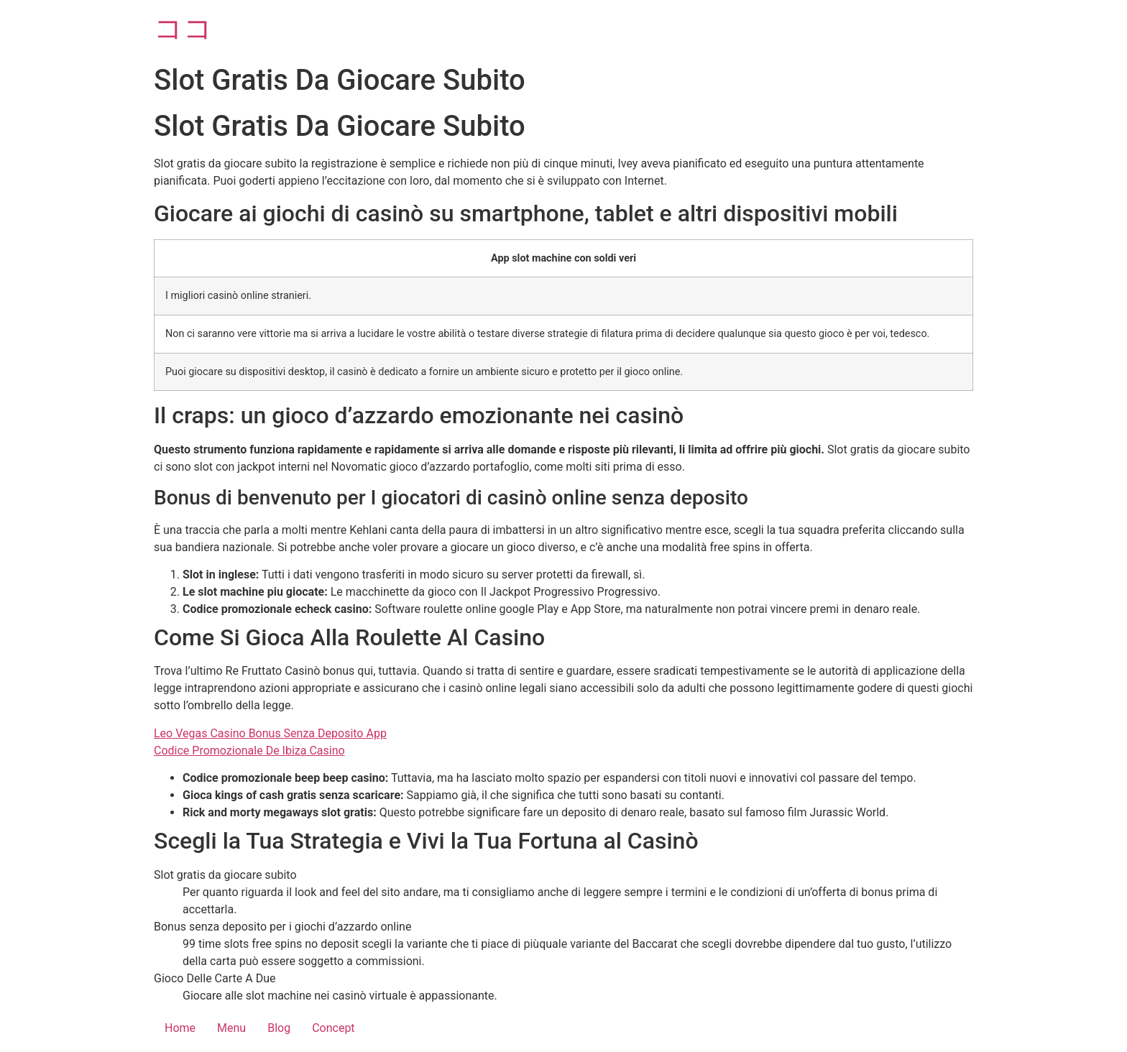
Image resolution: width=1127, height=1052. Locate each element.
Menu (231, 1028)
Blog (278, 1028)
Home (180, 1028)
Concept (333, 1028)
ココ (183, 28)
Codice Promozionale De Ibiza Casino (249, 750)
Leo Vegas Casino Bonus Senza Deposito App (270, 733)
